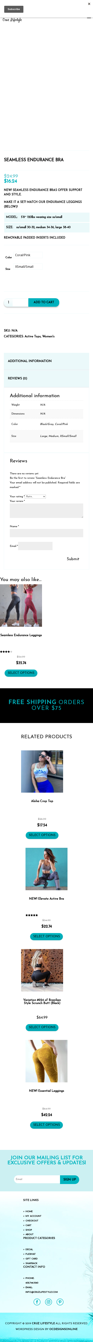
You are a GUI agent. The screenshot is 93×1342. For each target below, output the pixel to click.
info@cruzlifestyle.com (42, 1292)
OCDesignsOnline (63, 1329)
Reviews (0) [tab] (17, 378)
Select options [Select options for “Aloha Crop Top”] (42, 835)
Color (8, 257)
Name (14, 526)
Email (14, 546)
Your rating (17, 496)
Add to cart (44, 302)
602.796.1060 (32, 1283)
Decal (29, 1249)
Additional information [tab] (30, 361)
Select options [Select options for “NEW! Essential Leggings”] (46, 1125)
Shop (29, 1230)
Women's (48, 336)
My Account (33, 1216)
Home (29, 1211)
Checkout (32, 1221)
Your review (17, 501)
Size (7, 269)
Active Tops (33, 336)
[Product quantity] (8, 302)
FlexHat (31, 1254)
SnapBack (31, 1263)
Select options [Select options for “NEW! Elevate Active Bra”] (46, 936)
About (30, 1234)
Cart (28, 1225)
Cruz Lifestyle (43, 1323)
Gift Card (32, 1259)
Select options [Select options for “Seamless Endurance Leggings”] (21, 673)
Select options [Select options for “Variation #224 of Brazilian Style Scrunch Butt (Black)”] (42, 1027)
